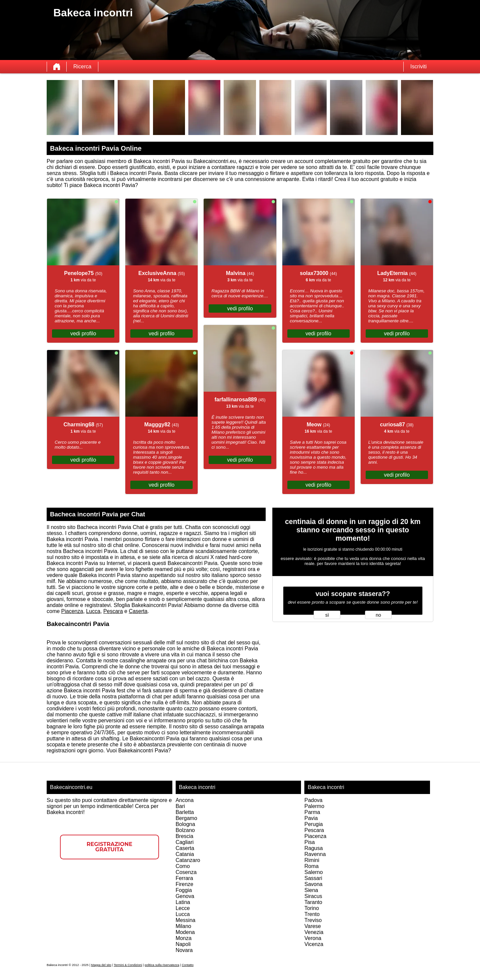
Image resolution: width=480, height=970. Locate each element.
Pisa (309, 842)
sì (327, 615)
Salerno (313, 872)
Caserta (138, 611)
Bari (180, 806)
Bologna (185, 824)
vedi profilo (83, 333)
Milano (183, 926)
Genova (185, 896)
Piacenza (72, 611)
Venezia (313, 932)
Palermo (314, 806)
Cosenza (186, 872)
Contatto (187, 965)
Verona (312, 938)
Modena (185, 932)
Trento (312, 914)
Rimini (311, 860)
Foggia (184, 890)
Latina (183, 902)
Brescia (184, 836)
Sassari (313, 878)
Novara (184, 950)
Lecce (183, 908)
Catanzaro (188, 860)
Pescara (113, 611)
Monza (184, 938)
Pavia (311, 818)
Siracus (313, 896)
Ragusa (313, 848)
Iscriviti (418, 66)
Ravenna (315, 854)
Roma (311, 866)
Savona (313, 884)
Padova (313, 800)
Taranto (313, 902)
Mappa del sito (101, 965)
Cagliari (185, 842)
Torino (311, 908)
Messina (186, 920)
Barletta (185, 812)
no (378, 615)
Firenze (184, 884)
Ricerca (82, 66)
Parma (312, 812)
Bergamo (186, 818)
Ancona (185, 800)
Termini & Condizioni (128, 965)
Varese (312, 926)
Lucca (93, 611)
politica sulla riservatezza (162, 965)
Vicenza (313, 944)
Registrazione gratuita (109, 847)
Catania (185, 854)
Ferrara (184, 878)
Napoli (183, 944)
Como (183, 866)
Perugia (313, 824)
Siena (311, 890)
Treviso (313, 920)
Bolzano (185, 830)
